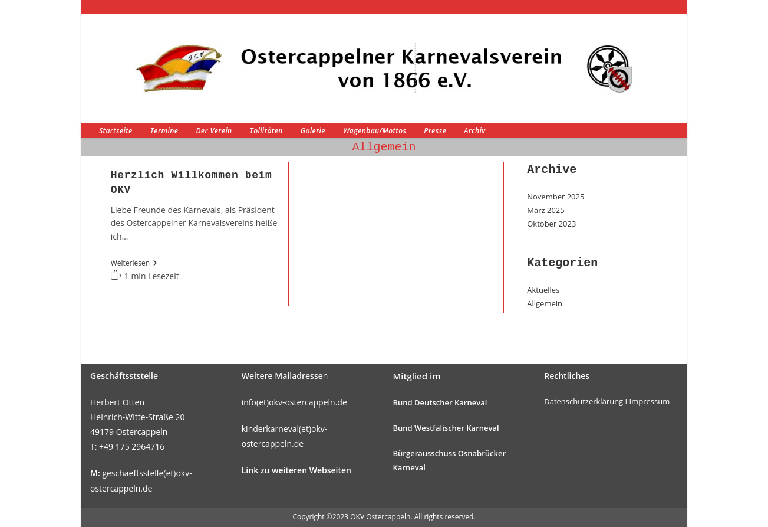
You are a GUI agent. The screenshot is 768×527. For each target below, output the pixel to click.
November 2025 (555, 196)
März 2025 (545, 210)
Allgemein (544, 303)
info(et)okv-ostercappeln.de (294, 402)
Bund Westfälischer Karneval (446, 428)
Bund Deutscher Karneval (440, 402)
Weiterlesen (134, 264)
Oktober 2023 (551, 223)
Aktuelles (543, 289)
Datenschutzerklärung (583, 401)
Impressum (649, 401)
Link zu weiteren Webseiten (296, 470)
